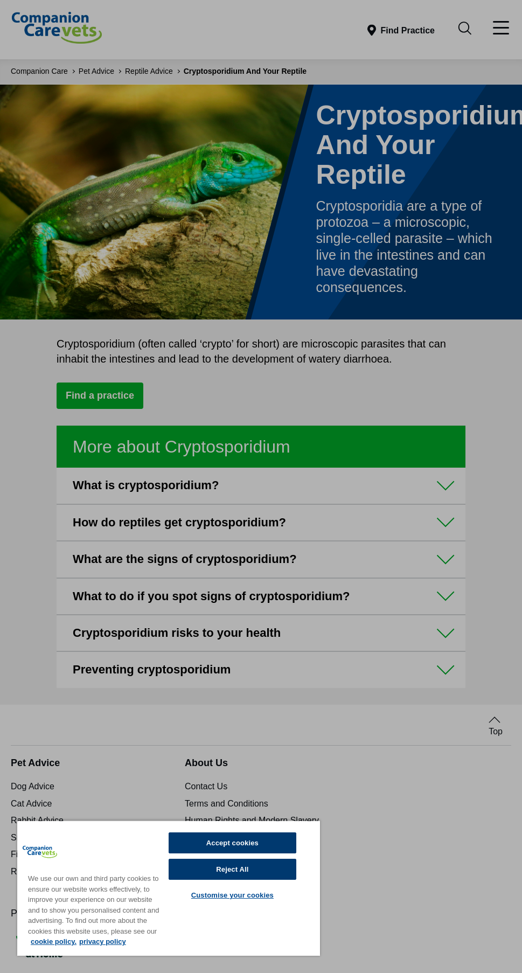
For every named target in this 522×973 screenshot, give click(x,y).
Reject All (232, 869)
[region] (168, 888)
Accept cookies (232, 843)
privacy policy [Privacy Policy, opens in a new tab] (102, 941)
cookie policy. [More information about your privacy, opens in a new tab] (53, 941)
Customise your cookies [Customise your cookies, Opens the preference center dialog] (232, 895)
